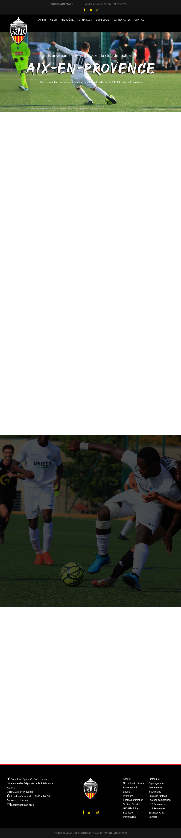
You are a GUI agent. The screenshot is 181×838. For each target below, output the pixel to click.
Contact (140, 20)
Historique (154, 779)
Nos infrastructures (133, 783)
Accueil (127, 779)
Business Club (156, 812)
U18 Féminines (156, 804)
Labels (126, 791)
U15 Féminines (131, 808)
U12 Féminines (156, 808)
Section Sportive (132, 804)
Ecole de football (157, 795)
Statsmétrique (120, 833)
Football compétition (159, 800)
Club (53, 20)
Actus (43, 20)
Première (67, 20)
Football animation (133, 800)
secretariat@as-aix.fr (22, 804)
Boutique (102, 20)
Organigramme (156, 783)
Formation (84, 20)
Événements (155, 787)
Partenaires (122, 20)
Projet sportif (130, 787)
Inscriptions (154, 791)
